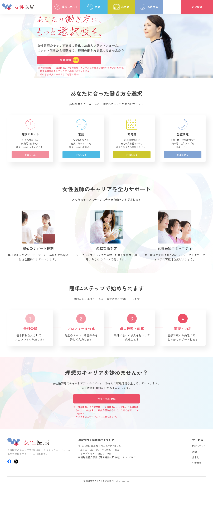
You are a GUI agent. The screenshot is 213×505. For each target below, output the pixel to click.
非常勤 (193, 472)
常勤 (192, 466)
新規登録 (197, 7)
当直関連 (194, 477)
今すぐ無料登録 (106, 412)
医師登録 (69, 60)
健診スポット (197, 460)
